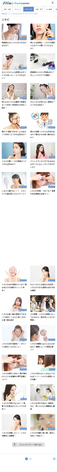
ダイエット (17, 9)
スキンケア (28, 9)
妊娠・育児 (39, 9)
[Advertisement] (28, 230)
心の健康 (49, 9)
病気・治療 (7, 9)
